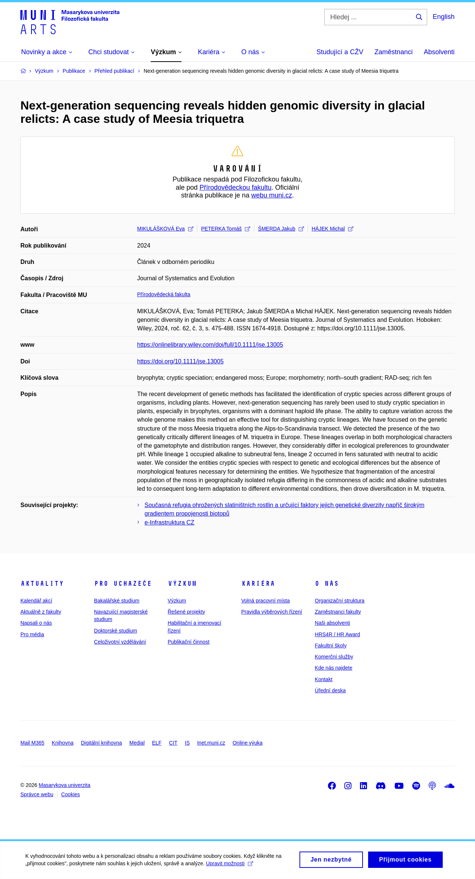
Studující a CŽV (340, 52)
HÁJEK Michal (332, 229)
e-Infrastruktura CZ (169, 522)
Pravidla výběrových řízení (271, 612)
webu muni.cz (271, 195)
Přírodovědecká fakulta (163, 294)
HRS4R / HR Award (337, 634)
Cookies (70, 794)
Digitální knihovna (101, 743)
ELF (157, 743)
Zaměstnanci (393, 52)
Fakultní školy (331, 645)
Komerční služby (334, 657)
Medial (137, 743)
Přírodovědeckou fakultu (235, 187)
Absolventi (439, 52)
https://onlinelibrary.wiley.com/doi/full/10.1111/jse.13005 (210, 345)
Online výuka (248, 743)
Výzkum (182, 583)
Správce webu (36, 794)
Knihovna (62, 743)
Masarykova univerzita (64, 785)
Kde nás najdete (333, 668)
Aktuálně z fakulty (40, 612)
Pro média (32, 634)
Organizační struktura (339, 601)
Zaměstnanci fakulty (338, 612)
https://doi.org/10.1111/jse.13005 (180, 361)
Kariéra (258, 583)
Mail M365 (32, 743)
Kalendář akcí (36, 601)
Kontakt (323, 679)
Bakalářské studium (116, 601)
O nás (327, 583)
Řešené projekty (186, 612)
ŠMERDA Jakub (281, 229)
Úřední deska (330, 690)
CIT (173, 743)
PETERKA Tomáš (225, 229)
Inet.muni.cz (211, 743)
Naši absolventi (332, 623)
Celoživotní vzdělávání (120, 642)
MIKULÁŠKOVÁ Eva (165, 229)
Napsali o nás (36, 623)
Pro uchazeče (123, 583)
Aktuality (42, 583)
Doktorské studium (115, 631)
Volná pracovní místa (265, 601)
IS (187, 743)
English (444, 16)
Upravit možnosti (230, 866)
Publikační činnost (189, 642)
